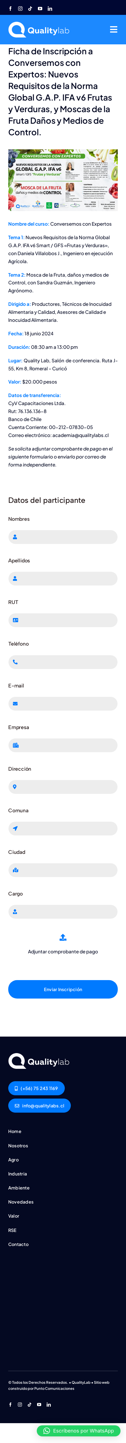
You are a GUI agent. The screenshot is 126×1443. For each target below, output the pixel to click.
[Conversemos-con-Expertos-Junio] (39, 1055)
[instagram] (20, 8)
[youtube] (40, 8)
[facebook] (10, 8)
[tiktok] (30, 8)
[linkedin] (50, 8)
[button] (79, 1430)
